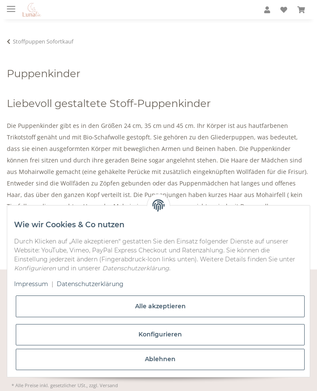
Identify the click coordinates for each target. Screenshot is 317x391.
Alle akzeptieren (160, 306)
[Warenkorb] (301, 10)
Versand (109, 385)
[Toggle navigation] (11, 5)
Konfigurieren (160, 334)
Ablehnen (160, 359)
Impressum (31, 284)
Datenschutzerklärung (90, 284)
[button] (267, 10)
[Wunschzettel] (283, 10)
